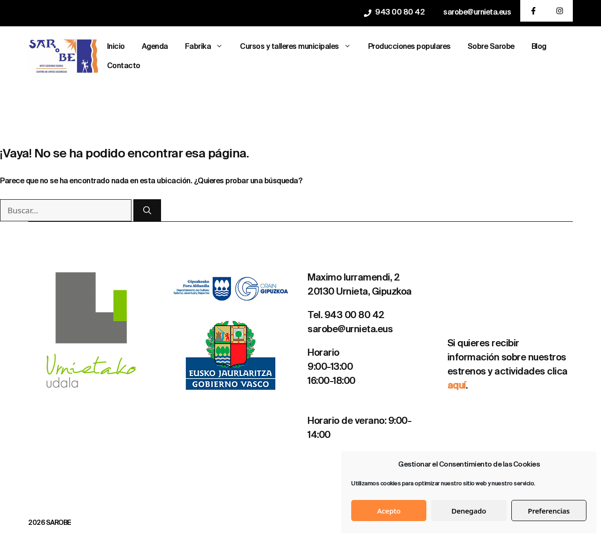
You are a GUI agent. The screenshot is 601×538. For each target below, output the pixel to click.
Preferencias (549, 510)
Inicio (116, 47)
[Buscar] (147, 210)
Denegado (469, 510)
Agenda (155, 47)
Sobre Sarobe (491, 47)
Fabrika (208, 47)
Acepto (389, 510)
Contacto (123, 66)
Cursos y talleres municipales (300, 47)
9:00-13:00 (330, 367)
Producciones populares (409, 47)
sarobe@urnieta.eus (477, 12)
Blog (539, 47)
